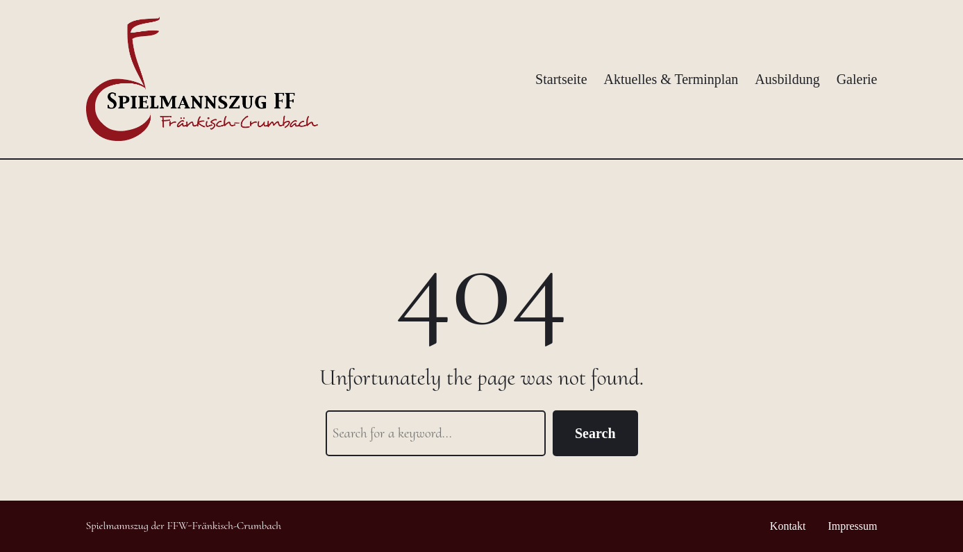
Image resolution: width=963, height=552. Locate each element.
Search (595, 433)
